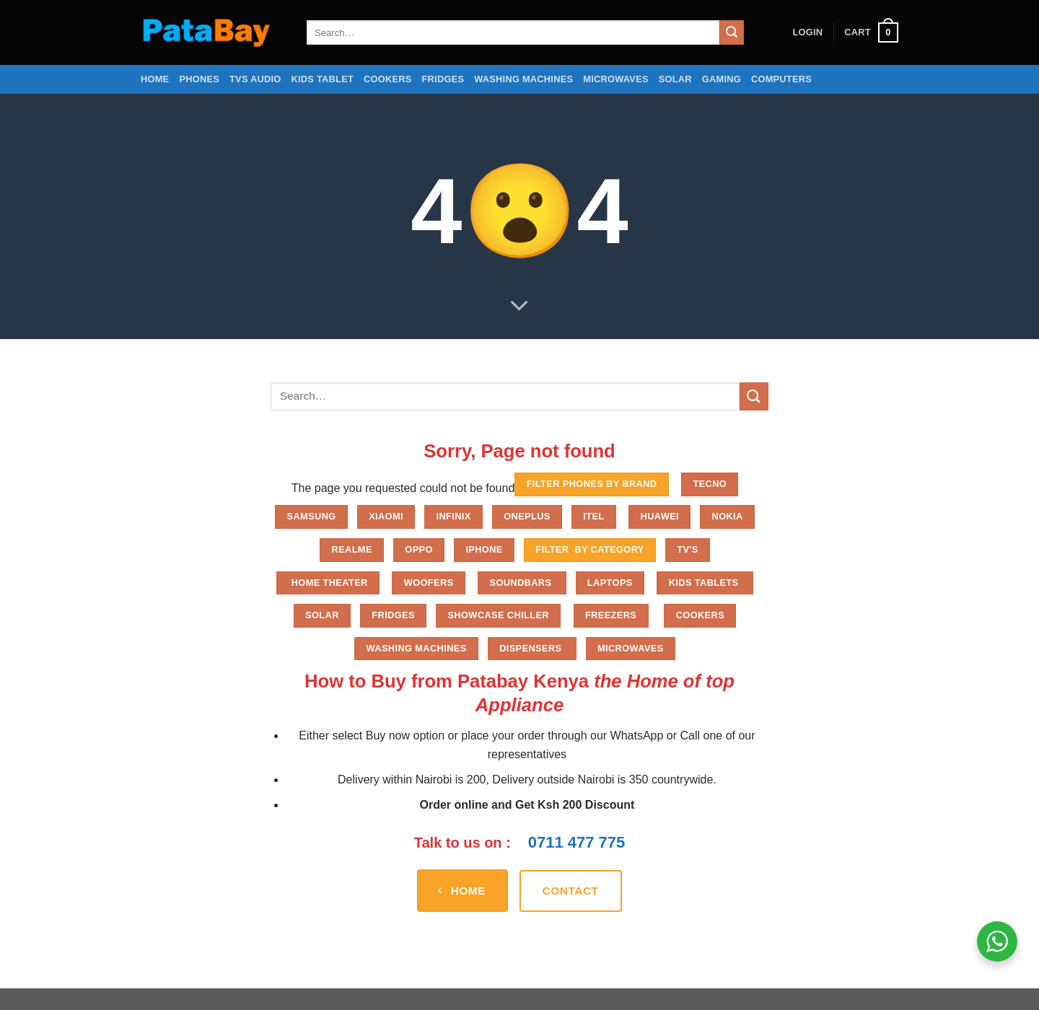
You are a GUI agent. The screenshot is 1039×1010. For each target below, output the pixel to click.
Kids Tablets (705, 582)
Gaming (721, 79)
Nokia (727, 516)
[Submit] (731, 32)
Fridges (443, 79)
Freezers (610, 615)
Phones (199, 79)
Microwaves (615, 79)
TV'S (687, 549)
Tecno (710, 483)
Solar (675, 79)
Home (155, 79)
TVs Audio (255, 79)
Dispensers (531, 648)
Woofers (429, 582)
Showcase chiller (498, 615)
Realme (352, 549)
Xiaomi (386, 516)
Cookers (388, 79)
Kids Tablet (322, 79)
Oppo (419, 549)
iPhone (483, 549)
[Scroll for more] (519, 306)
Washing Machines (523, 79)
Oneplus (527, 516)
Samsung (311, 516)
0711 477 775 (577, 842)
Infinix (453, 516)
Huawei (660, 516)
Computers (781, 79)
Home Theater (328, 582)
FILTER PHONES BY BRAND (592, 483)
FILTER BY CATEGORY (589, 549)
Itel (593, 516)
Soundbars (521, 582)
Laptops (610, 582)
